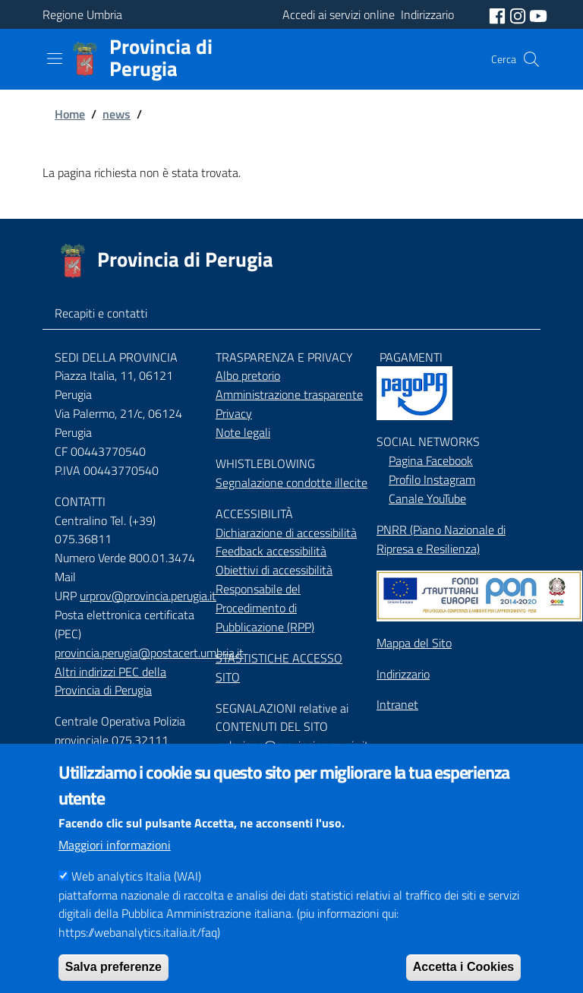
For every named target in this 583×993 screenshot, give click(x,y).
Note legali (243, 432)
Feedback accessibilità (271, 551)
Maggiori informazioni (114, 871)
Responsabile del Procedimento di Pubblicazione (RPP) (265, 608)
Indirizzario (403, 674)
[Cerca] (531, 59)
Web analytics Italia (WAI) (136, 902)
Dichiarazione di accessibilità (286, 532)
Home (70, 114)
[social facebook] (498, 14)
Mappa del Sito (414, 643)
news (116, 114)
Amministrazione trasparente (289, 394)
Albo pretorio (248, 375)
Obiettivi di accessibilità (274, 570)
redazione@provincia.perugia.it (292, 745)
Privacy (234, 413)
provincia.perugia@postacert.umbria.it (149, 653)
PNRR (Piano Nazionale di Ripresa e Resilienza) (441, 539)
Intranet (397, 704)
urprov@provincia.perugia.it (148, 596)
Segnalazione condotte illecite (291, 482)
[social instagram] (519, 14)
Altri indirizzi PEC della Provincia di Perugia (110, 681)
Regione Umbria (82, 14)
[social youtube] (538, 14)
